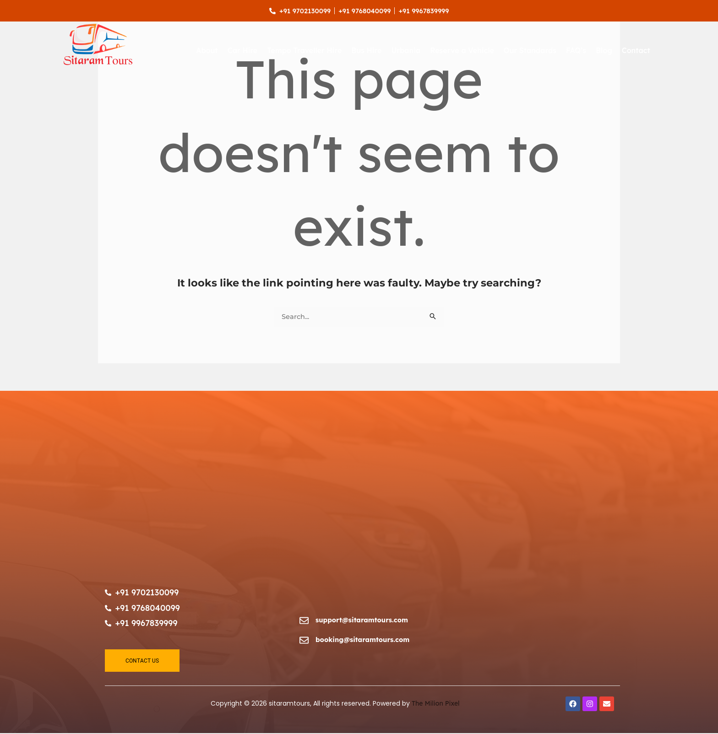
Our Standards (530, 50)
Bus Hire (366, 50)
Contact (636, 50)
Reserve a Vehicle (462, 50)
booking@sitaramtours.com (364, 640)
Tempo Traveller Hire (304, 50)
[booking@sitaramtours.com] (304, 641)
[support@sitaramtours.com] (304, 621)
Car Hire (242, 50)
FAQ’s (576, 50)
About (207, 50)
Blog (604, 50)
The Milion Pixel (436, 704)
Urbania (405, 50)
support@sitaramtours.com (363, 620)
